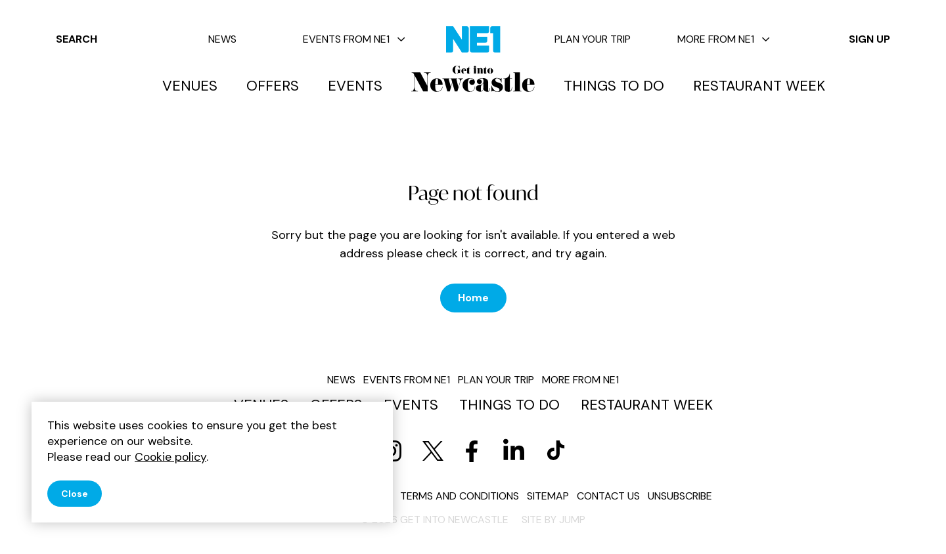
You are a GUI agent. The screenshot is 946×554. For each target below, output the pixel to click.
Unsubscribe (680, 496)
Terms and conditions (459, 496)
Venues (189, 86)
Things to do (614, 86)
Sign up (869, 39)
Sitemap (548, 496)
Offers (272, 86)
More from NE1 (723, 39)
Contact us (608, 496)
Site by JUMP (553, 519)
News (222, 39)
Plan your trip (592, 39)
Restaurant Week (759, 86)
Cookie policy (170, 457)
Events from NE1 (354, 39)
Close (74, 494)
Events (355, 86)
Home (473, 298)
